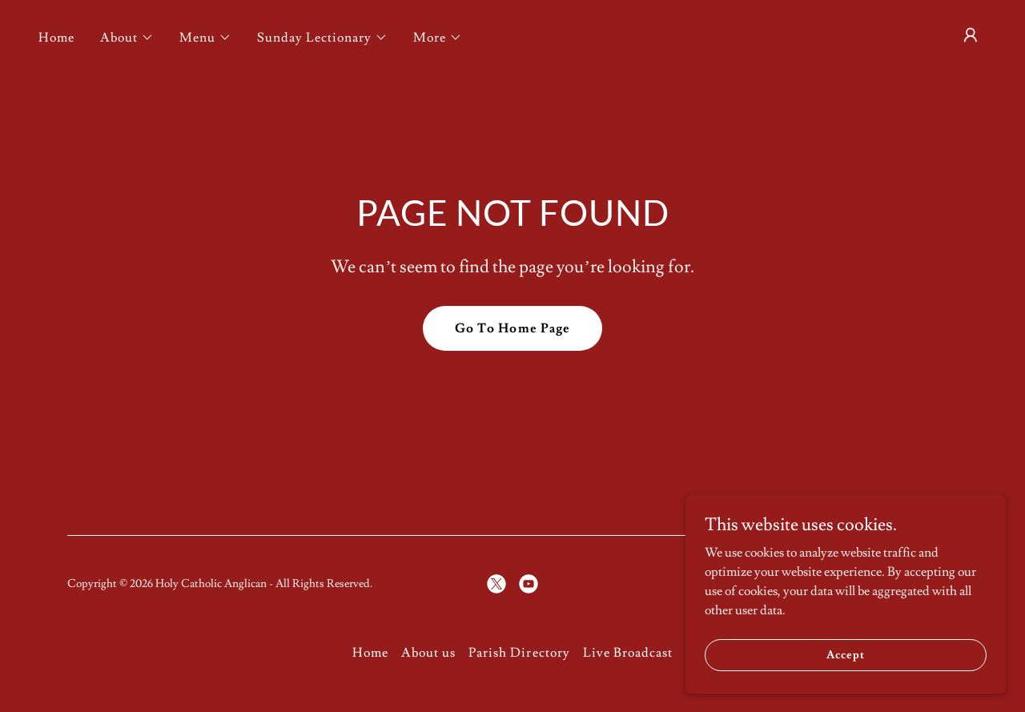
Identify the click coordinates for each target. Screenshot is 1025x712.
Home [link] (56, 38)
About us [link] (428, 653)
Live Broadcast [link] (628, 653)
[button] (127, 37)
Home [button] (370, 653)
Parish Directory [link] (518, 653)
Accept (845, 654)
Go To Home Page (512, 328)
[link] (496, 584)
